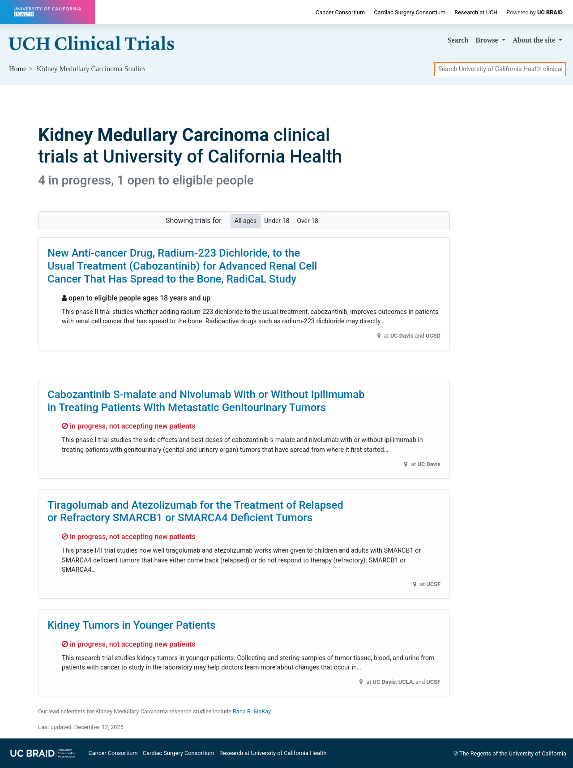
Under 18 (276, 220)
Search (458, 40)
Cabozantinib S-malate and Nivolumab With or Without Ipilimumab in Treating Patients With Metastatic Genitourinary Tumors (206, 401)
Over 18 (307, 220)
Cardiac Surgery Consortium (409, 12)
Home (17, 69)
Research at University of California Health (272, 753)
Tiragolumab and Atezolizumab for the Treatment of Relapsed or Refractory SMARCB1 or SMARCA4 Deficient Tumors (195, 511)
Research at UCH (475, 12)
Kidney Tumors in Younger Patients (131, 625)
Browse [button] (487, 40)
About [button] (535, 40)
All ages (246, 220)
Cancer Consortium (340, 12)
